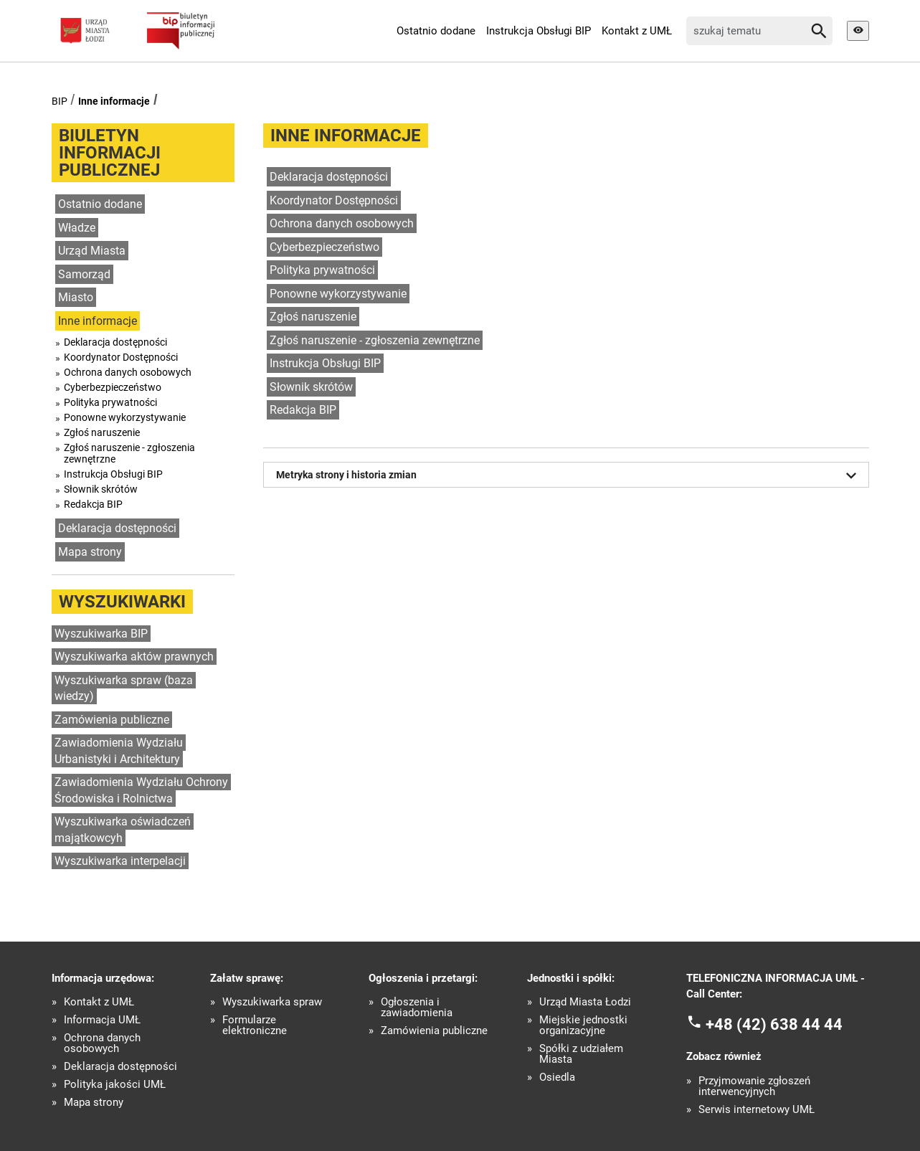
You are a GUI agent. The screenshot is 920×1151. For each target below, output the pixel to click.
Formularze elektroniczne (254, 1025)
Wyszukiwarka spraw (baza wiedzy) (123, 688)
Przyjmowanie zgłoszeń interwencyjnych (754, 1086)
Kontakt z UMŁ (637, 30)
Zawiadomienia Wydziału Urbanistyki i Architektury (118, 751)
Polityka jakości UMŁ (115, 1084)
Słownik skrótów (101, 489)
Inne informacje (114, 101)
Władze (76, 228)
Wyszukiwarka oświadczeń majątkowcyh (122, 830)
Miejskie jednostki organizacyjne (583, 1025)
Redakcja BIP (93, 504)
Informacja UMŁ (102, 1020)
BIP (59, 101)
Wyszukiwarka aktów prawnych (134, 656)
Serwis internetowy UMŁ (756, 1109)
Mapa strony (90, 552)
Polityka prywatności (110, 402)
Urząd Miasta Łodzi (585, 1002)
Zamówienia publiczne (111, 719)
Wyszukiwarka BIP (101, 633)
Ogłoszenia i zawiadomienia (416, 1007)
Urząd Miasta (91, 250)
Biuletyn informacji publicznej (110, 152)
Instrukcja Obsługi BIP (538, 30)
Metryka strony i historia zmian (568, 475)
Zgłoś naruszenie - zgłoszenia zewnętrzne (129, 453)
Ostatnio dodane (436, 30)
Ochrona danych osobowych (127, 372)
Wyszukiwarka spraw (272, 1002)
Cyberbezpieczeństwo (112, 387)
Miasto (75, 297)
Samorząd (84, 274)
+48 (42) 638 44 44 (774, 1024)
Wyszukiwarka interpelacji (120, 861)
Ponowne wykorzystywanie (125, 417)
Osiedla (557, 1077)
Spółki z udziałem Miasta (581, 1054)
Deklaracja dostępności (115, 342)
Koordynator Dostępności (121, 357)
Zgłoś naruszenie (102, 432)
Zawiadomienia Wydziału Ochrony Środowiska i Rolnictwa (141, 790)
